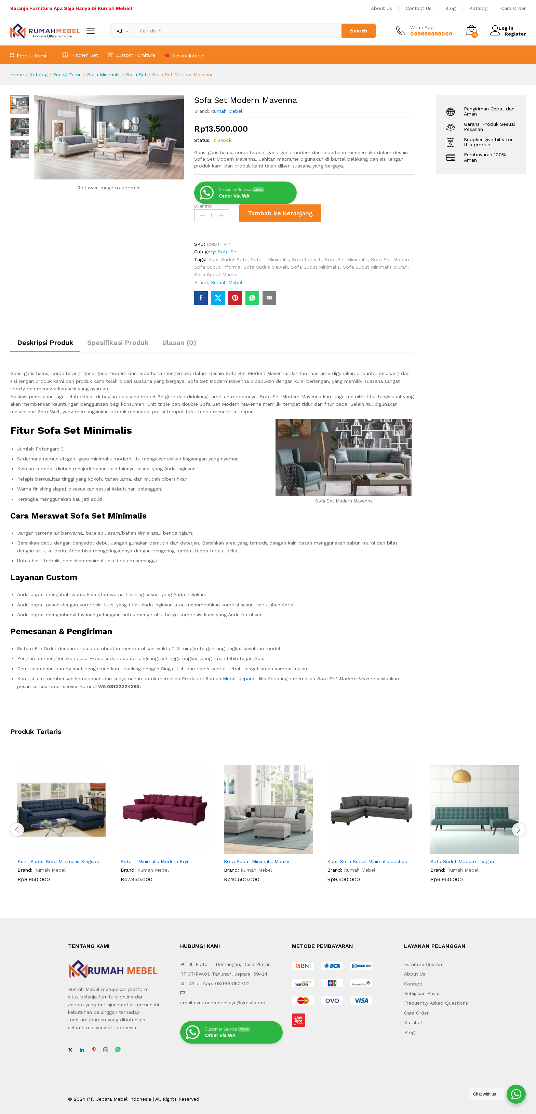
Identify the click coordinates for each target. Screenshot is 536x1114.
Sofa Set (136, 74)
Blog (450, 8)
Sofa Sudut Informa (217, 264)
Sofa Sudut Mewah (265, 264)
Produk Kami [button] (28, 55)
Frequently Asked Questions (436, 1001)
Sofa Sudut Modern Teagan (462, 859)
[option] (61, 827)
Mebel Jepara (238, 676)
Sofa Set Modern (391, 257)
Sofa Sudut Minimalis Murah (375, 264)
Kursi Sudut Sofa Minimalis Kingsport (60, 859)
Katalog (478, 8)
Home (17, 74)
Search (358, 30)
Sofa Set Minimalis (346, 257)
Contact (413, 981)
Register (515, 33)
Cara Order (513, 8)
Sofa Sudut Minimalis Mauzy (256, 859)
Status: (202, 140)
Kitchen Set (80, 54)
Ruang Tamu (67, 74)
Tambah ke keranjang (280, 213)
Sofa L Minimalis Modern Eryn (155, 859)
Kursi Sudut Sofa (227, 257)
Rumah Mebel (226, 111)
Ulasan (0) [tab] (179, 340)
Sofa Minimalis (104, 74)
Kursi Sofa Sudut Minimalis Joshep (367, 859)
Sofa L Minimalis (270, 257)
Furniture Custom (424, 962)
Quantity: (203, 206)
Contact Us (418, 8)
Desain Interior (184, 55)
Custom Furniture (131, 54)
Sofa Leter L (307, 257)
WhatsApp (422, 27)
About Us (381, 8)
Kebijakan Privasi (423, 991)
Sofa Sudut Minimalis (315, 264)
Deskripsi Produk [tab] (45, 340)
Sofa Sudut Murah (215, 272)
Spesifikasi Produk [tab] (118, 340)
